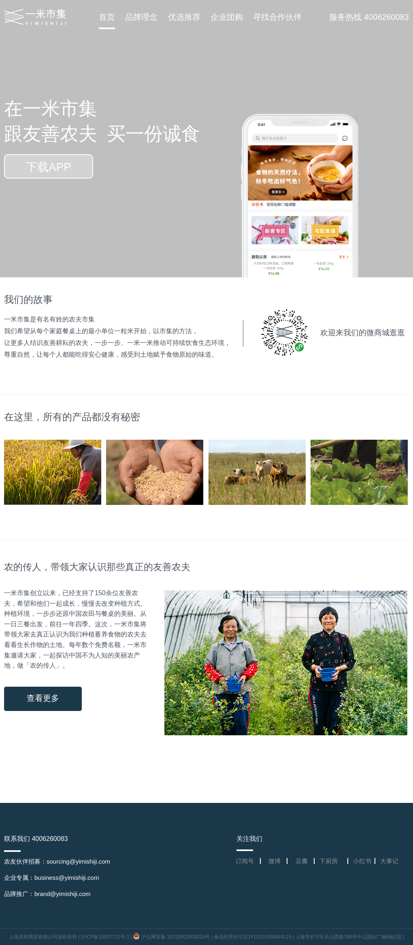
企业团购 (227, 17)
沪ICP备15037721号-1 (105, 937)
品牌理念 (141, 17)
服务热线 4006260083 (369, 17)
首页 (107, 17)
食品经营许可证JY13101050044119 (252, 937)
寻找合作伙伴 (277, 17)
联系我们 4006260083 (36, 838)
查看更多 (43, 698)
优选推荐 (184, 17)
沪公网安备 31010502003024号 (172, 937)
